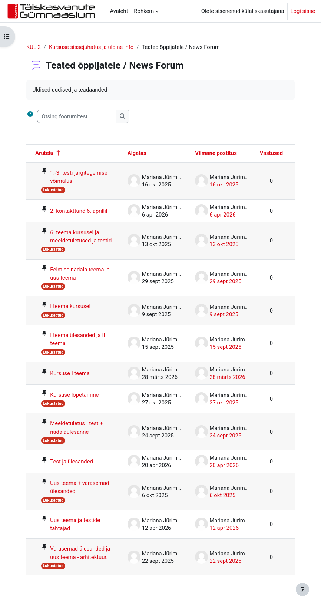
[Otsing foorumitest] (76, 116)
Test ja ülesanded (71, 461)
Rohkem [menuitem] (144, 11)
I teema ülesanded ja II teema (77, 339)
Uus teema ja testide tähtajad (75, 524)
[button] (30, 116)
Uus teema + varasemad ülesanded (79, 487)
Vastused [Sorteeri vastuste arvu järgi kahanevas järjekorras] (271, 153)
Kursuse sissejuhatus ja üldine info (91, 47)
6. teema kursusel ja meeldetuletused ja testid (81, 236)
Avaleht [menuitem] (119, 11)
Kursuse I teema (70, 373)
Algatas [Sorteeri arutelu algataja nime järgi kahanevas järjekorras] (137, 153)
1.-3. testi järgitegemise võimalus (78, 176)
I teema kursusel (70, 306)
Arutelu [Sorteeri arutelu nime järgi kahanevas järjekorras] (44, 153)
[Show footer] (302, 589)
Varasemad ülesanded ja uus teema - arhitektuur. (80, 552)
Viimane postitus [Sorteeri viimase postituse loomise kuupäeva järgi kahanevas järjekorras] (216, 153)
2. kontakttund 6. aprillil (78, 211)
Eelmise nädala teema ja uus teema (80, 273)
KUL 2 (33, 47)
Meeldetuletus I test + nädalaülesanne (76, 427)
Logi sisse (303, 11)
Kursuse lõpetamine (74, 394)
